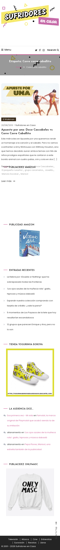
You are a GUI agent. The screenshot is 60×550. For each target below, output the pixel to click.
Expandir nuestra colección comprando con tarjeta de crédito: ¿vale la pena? (30, 303)
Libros (43, 543)
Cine (35, 539)
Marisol (24, 173)
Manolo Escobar (10, 173)
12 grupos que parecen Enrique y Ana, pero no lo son (31, 327)
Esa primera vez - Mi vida (20, 415)
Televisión (13, 539)
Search (53, 50)
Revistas (32, 543)
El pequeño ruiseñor (12, 170)
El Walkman (8, 119)
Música (25, 539)
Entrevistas (46, 539)
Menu (6, 49)
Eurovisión (19, 543)
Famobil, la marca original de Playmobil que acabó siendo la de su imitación (31, 420)
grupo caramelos (34, 170)
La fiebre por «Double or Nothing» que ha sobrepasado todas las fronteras (28, 279)
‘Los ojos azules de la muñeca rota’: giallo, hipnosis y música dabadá (29, 291)
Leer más (8, 181)
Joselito (49, 170)
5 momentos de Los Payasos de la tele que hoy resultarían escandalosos (31, 315)
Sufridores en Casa (26, 125)
